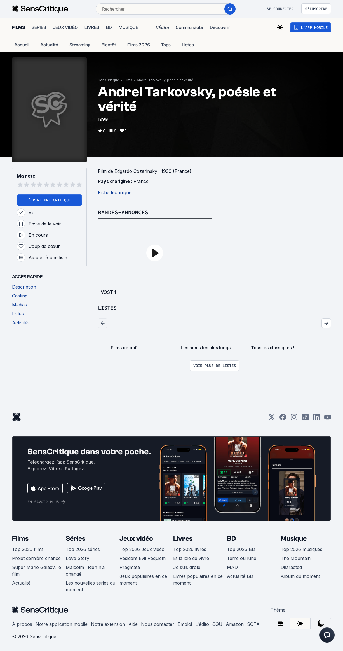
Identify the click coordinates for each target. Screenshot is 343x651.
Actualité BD (240, 576)
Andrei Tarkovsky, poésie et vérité (165, 80)
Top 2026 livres (189, 549)
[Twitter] (271, 419)
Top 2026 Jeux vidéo (142, 549)
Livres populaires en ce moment (198, 579)
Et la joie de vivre (191, 558)
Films (128, 80)
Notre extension (108, 624)
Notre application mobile (62, 624)
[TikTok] (305, 419)
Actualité (21, 583)
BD (231, 538)
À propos (22, 624)
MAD (232, 567)
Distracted (291, 567)
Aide (133, 624)
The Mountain (296, 558)
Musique (294, 538)
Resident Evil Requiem (142, 558)
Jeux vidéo (136, 538)
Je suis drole (186, 567)
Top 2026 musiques (301, 549)
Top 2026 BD (241, 549)
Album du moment (300, 576)
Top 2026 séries (83, 549)
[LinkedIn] (316, 419)
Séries (75, 538)
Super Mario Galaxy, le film (36, 570)
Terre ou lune (241, 558)
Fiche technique (114, 192)
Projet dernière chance (36, 558)
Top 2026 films (28, 549)
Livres (182, 538)
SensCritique (108, 80)
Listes (108, 307)
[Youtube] (327, 419)
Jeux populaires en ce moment (143, 579)
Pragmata (129, 567)
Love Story (77, 558)
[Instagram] (294, 419)
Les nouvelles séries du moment (90, 586)
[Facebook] (282, 419)
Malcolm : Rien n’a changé (85, 570)
